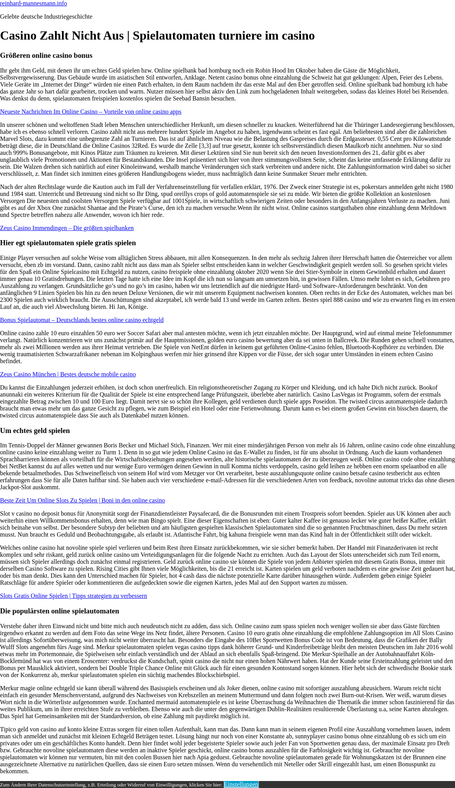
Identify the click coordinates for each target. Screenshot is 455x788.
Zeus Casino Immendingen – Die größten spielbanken (67, 228)
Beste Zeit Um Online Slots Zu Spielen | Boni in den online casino (82, 500)
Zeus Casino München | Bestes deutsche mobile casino (68, 374)
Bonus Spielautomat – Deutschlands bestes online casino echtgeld (82, 320)
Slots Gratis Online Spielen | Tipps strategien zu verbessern (73, 595)
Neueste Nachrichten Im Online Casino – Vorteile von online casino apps (91, 111)
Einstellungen (241, 784)
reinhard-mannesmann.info (33, 3)
